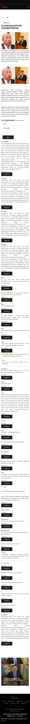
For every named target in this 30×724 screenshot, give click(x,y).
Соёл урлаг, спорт (14, 703)
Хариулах (6, 174)
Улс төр (3, 701)
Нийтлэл (23, 703)
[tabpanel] (15, 672)
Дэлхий (6, 703)
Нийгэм (27, 701)
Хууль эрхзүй (10, 701)
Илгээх (8, 137)
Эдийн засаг (19, 701)
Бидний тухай (11, 716)
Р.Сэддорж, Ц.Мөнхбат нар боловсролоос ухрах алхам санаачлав (12, 679)
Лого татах (20, 716)
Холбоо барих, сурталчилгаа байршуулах (15, 714)
